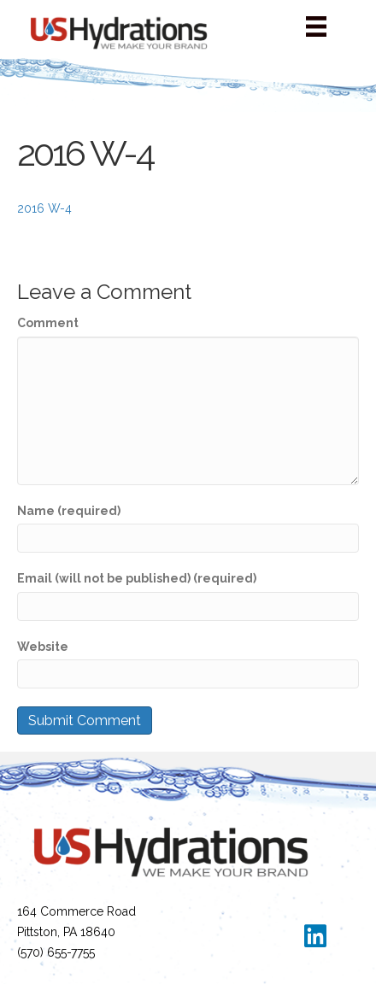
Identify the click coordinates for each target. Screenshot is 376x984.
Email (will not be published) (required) (136, 578)
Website (42, 646)
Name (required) (68, 511)
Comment (48, 323)
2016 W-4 (44, 208)
